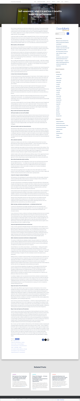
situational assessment (15, 352)
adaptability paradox (16, 340)
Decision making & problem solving (62, 125)
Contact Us (66, 1)
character (22, 342)
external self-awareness (15, 345)
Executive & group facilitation (61, 127)
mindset (20, 347)
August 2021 (58, 104)
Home (35, 1)
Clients (58, 1)
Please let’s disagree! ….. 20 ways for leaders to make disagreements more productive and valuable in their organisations (39, 379)
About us (48, 1)
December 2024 (58, 78)
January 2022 (58, 98)
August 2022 (58, 90)
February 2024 (58, 80)
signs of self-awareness (21, 350)
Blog (62, 1)
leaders (12, 347)
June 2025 (58, 76)
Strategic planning (59, 133)
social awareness (22, 352)
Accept (58, 399)
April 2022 (58, 94)
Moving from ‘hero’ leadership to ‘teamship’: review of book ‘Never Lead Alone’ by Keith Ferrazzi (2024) (62, 48)
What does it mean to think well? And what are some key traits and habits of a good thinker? (62, 42)
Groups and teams (59, 129)
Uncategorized (58, 137)
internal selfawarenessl (23, 345)
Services (53, 1)
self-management (14, 350)
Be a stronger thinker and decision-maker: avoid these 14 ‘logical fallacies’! (62, 53)
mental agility (16, 347)
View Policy (62, 399)
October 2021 (58, 102)
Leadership (58, 131)
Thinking (57, 135)
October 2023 (58, 82)
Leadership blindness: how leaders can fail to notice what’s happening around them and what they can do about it (59, 378)
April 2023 (58, 86)
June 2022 (58, 92)
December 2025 (58, 74)
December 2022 (58, 88)
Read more (23, 386)
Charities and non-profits (60, 123)
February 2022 (58, 96)
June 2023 (58, 84)
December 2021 (58, 100)
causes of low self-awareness (16, 342)
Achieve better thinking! (41, 1)
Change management (59, 121)
